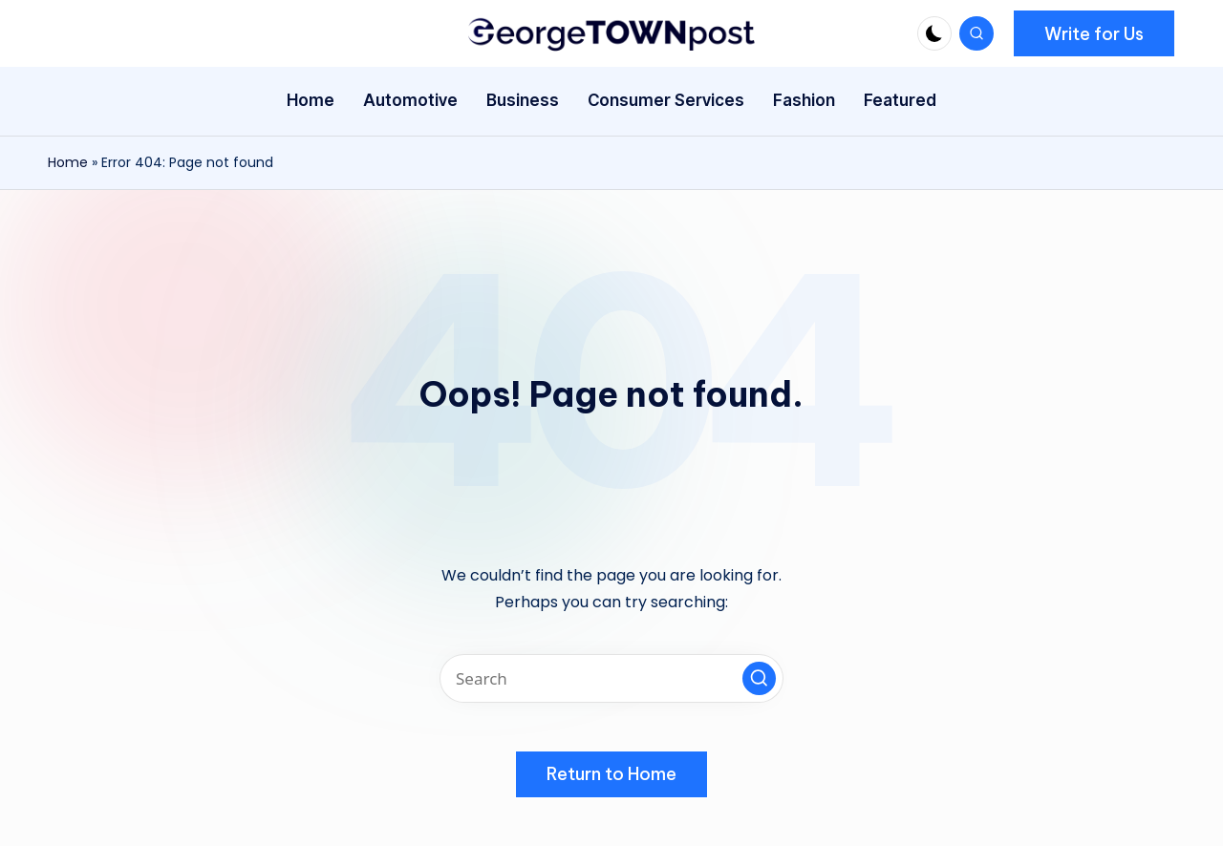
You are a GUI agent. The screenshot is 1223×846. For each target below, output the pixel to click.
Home (68, 162)
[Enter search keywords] (611, 678)
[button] (1094, 33)
